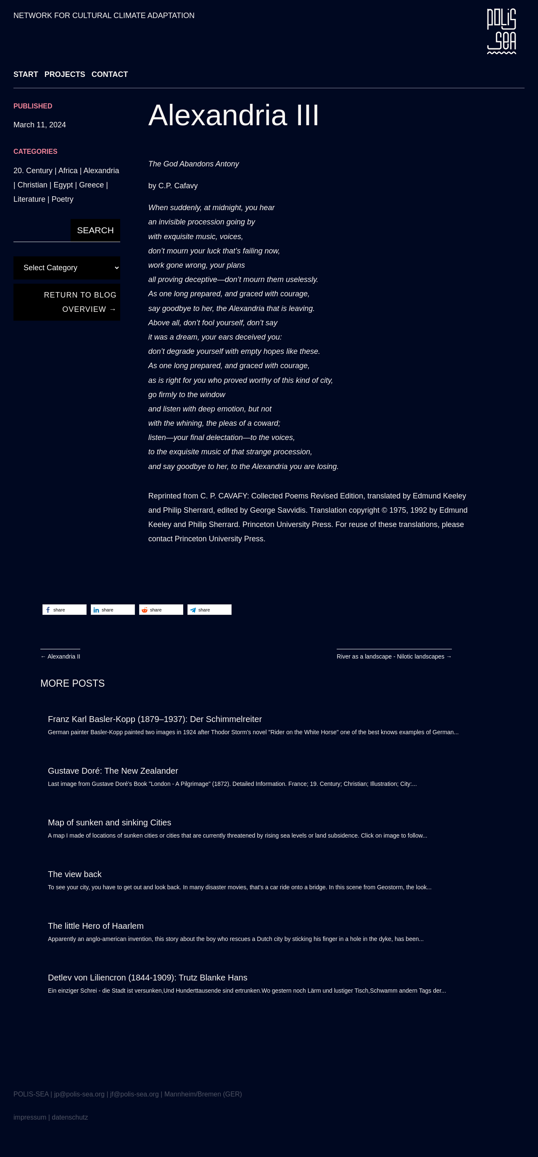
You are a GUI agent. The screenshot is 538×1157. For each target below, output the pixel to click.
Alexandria (101, 170)
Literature (29, 199)
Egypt (63, 185)
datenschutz (70, 1117)
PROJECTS (65, 74)
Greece (91, 185)
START (25, 74)
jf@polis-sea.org (134, 1094)
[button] (64, 609)
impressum (29, 1117)
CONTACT (110, 74)
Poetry (63, 199)
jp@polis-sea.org (79, 1094)
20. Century (33, 170)
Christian (32, 185)
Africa (68, 170)
